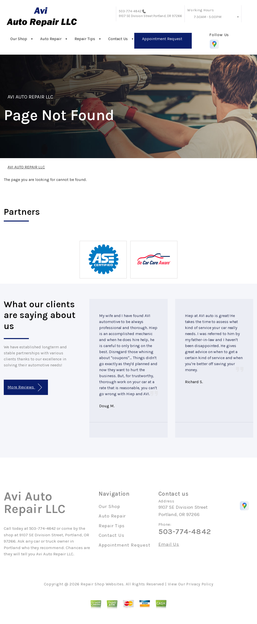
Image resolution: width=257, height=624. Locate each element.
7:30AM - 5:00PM (207, 17)
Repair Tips (85, 38)
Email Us (168, 544)
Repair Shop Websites (102, 584)
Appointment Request (162, 38)
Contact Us (118, 38)
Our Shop (18, 38)
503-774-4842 (130, 11)
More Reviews (25, 387)
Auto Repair (50, 38)
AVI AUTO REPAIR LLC (30, 97)
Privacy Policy (199, 584)
